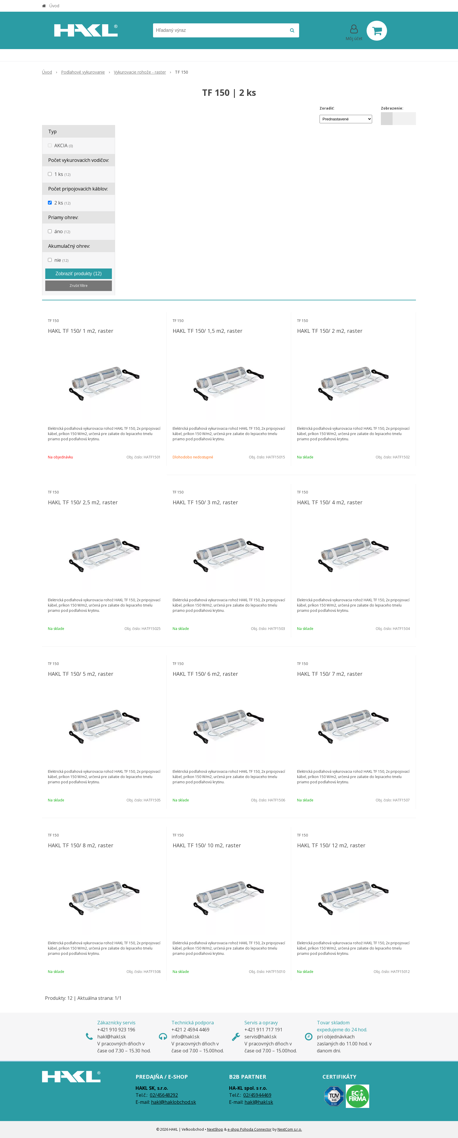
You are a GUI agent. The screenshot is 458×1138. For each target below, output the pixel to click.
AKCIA (63, 145)
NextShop (215, 1129)
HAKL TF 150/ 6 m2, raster (205, 673)
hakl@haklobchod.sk (173, 1102)
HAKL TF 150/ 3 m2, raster (205, 502)
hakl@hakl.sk (258, 1102)
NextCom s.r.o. (289, 1129)
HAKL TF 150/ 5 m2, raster (80, 673)
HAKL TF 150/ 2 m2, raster (329, 330)
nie (61, 260)
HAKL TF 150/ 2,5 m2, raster (83, 502)
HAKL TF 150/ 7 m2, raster (329, 673)
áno (62, 231)
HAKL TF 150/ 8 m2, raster (80, 845)
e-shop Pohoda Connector (250, 1129)
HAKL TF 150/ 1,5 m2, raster (207, 330)
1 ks (62, 174)
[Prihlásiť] (354, 31)
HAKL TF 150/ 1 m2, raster (80, 330)
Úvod (54, 5)
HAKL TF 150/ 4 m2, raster (329, 502)
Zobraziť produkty (78, 273)
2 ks (62, 203)
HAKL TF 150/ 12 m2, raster (331, 845)
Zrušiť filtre (79, 285)
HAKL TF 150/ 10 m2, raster (207, 845)
